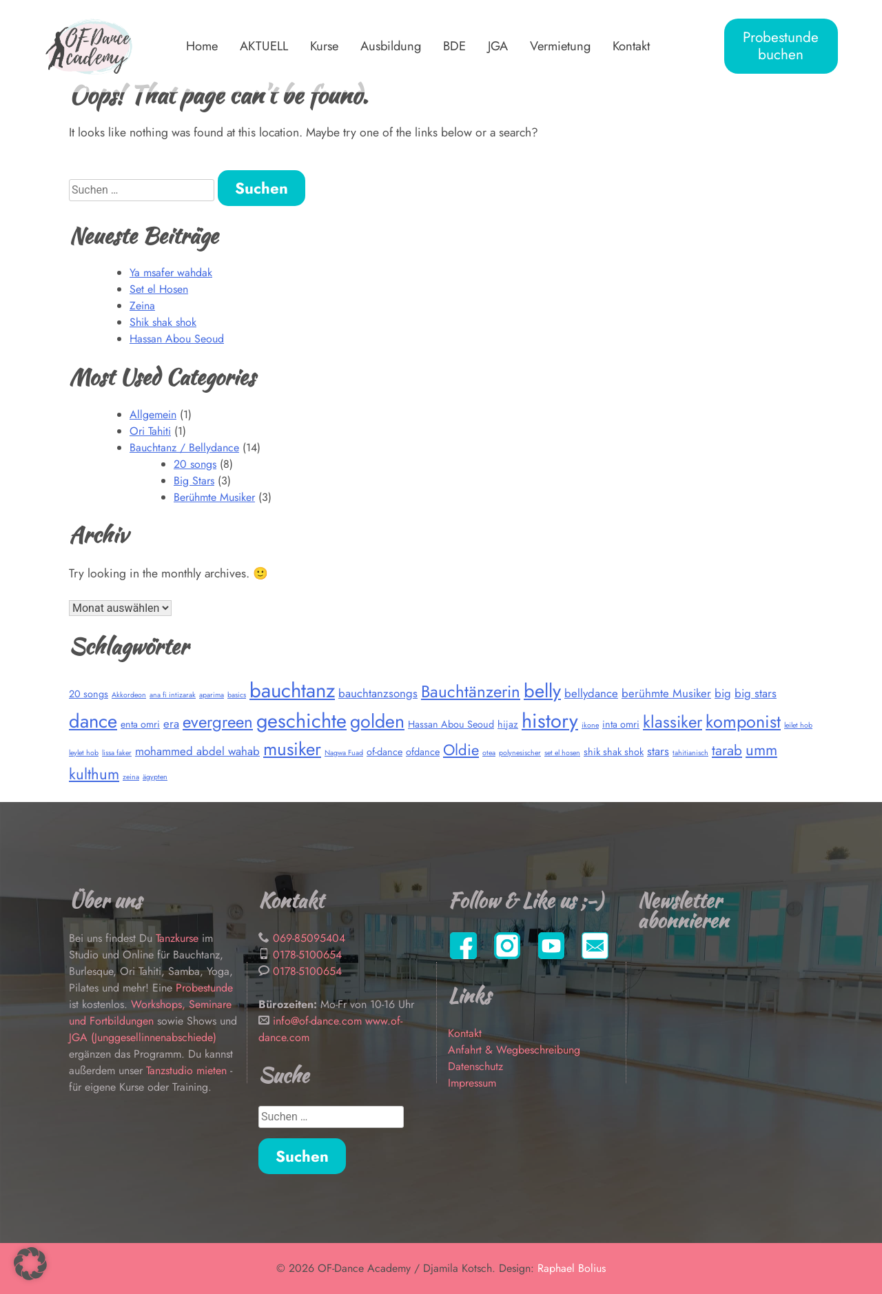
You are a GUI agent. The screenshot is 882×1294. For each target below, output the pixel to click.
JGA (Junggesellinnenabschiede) (142, 1037)
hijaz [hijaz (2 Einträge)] (508, 724)
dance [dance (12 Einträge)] (93, 721)
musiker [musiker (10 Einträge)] (292, 749)
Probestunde (204, 988)
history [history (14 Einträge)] (550, 720)
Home (202, 46)
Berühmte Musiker (214, 497)
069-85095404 (309, 938)
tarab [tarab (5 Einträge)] (727, 750)
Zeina (142, 306)
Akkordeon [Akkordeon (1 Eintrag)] (129, 695)
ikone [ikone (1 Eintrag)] (590, 725)
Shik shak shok (163, 322)
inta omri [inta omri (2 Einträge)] (620, 724)
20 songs (195, 464)
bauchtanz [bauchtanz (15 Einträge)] (292, 690)
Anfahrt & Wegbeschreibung (514, 1050)
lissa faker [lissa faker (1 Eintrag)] (117, 753)
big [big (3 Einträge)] (723, 693)
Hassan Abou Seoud (177, 339)
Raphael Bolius (571, 1268)
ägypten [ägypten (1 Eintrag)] (155, 777)
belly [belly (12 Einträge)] (542, 690)
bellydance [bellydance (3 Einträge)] (591, 693)
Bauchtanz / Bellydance (184, 447)
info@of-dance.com (317, 1021)
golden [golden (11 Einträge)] (377, 721)
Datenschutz (475, 1066)
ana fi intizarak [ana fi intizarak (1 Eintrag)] (173, 695)
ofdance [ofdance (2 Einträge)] (423, 752)
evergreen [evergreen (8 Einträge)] (218, 722)
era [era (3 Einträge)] (171, 723)
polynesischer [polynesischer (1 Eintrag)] (520, 753)
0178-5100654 (307, 955)
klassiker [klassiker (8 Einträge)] (672, 722)
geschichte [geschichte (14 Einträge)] (301, 720)
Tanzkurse (179, 938)
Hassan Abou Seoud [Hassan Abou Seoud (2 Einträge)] (451, 724)
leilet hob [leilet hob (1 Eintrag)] (798, 725)
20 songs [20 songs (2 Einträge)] (88, 694)
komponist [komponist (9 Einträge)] (743, 721)
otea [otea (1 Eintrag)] (488, 753)
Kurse (324, 46)
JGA (498, 46)
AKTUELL (264, 46)
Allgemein (153, 414)
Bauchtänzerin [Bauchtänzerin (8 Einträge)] (470, 691)
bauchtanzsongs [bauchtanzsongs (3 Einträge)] (378, 693)
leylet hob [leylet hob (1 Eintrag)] (84, 753)
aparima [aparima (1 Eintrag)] (211, 695)
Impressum (472, 1083)
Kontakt (631, 46)
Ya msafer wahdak (171, 272)
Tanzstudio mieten (186, 1070)
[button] (30, 1263)
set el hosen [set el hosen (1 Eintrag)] (562, 753)
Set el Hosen (159, 289)
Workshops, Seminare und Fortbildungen (150, 1012)
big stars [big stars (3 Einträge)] (756, 693)
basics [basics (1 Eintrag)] (236, 695)
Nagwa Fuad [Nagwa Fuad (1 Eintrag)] (344, 753)
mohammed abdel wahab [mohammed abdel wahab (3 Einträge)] (197, 751)
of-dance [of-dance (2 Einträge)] (384, 752)
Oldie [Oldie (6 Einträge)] (461, 750)
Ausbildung (390, 46)
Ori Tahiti (150, 431)
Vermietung (560, 46)
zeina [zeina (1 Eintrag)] (131, 777)
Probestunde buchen (781, 46)
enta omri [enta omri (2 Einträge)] (140, 724)
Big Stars (194, 481)
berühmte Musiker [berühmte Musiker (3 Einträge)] (666, 693)
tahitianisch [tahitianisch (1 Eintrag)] (690, 753)
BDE (454, 46)
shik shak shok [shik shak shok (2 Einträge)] (614, 752)
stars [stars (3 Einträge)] (658, 751)
